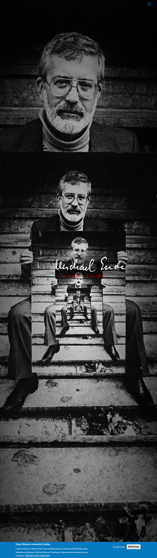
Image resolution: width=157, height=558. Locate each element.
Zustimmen (119, 547)
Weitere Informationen (37, 555)
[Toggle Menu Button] (149, 4)
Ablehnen (133, 547)
